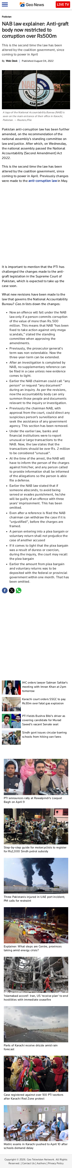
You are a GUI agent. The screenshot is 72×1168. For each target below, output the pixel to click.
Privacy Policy (55, 1163)
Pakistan (6, 16)
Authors (41, 1163)
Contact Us (28, 1163)
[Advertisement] (36, 223)
